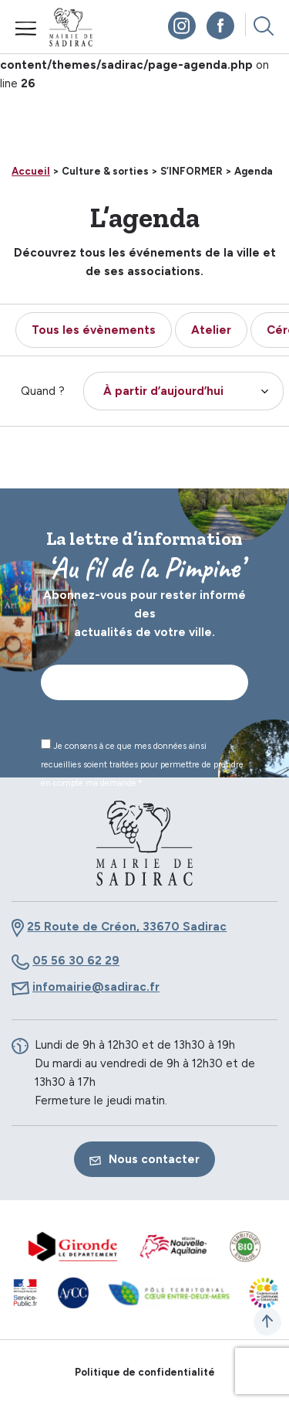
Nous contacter (144, 1159)
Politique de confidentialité (145, 1372)
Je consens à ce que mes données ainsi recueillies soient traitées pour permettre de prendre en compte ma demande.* (142, 763)
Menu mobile (26, 28)
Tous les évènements (94, 330)
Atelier (211, 330)
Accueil (31, 171)
